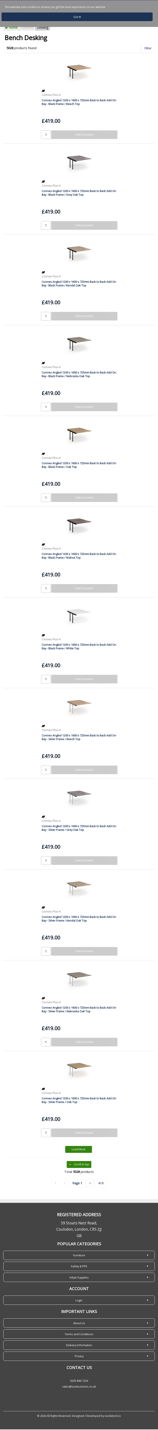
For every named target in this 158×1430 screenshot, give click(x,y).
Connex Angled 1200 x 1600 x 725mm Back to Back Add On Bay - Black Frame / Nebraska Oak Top (79, 375)
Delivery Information (79, 1346)
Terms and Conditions (79, 1335)
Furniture (27, 28)
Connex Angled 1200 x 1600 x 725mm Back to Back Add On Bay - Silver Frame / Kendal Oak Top (79, 919)
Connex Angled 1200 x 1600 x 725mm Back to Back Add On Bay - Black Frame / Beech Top (79, 102)
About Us (79, 1324)
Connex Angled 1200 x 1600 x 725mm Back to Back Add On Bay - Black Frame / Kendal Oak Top (79, 284)
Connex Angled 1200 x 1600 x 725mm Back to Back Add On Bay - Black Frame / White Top (79, 647)
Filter (148, 49)
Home (11, 28)
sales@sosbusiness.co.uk (79, 1387)
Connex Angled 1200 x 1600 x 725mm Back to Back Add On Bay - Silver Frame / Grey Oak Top (79, 828)
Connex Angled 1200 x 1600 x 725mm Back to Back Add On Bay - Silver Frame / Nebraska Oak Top (79, 1010)
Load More (78, 1150)
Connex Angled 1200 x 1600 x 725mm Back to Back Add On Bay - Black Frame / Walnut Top (79, 556)
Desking (42, 28)
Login (79, 1301)
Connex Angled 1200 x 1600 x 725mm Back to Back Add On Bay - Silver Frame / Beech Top (79, 738)
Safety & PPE (79, 1267)
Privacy (79, 1357)
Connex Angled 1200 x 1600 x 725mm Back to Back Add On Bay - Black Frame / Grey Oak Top (79, 193)
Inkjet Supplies (79, 1278)
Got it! (77, 17)
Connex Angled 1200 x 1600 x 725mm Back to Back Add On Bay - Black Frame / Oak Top (79, 465)
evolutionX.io (113, 1416)
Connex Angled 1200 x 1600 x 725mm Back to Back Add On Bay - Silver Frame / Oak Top (79, 1101)
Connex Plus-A (51, 95)
